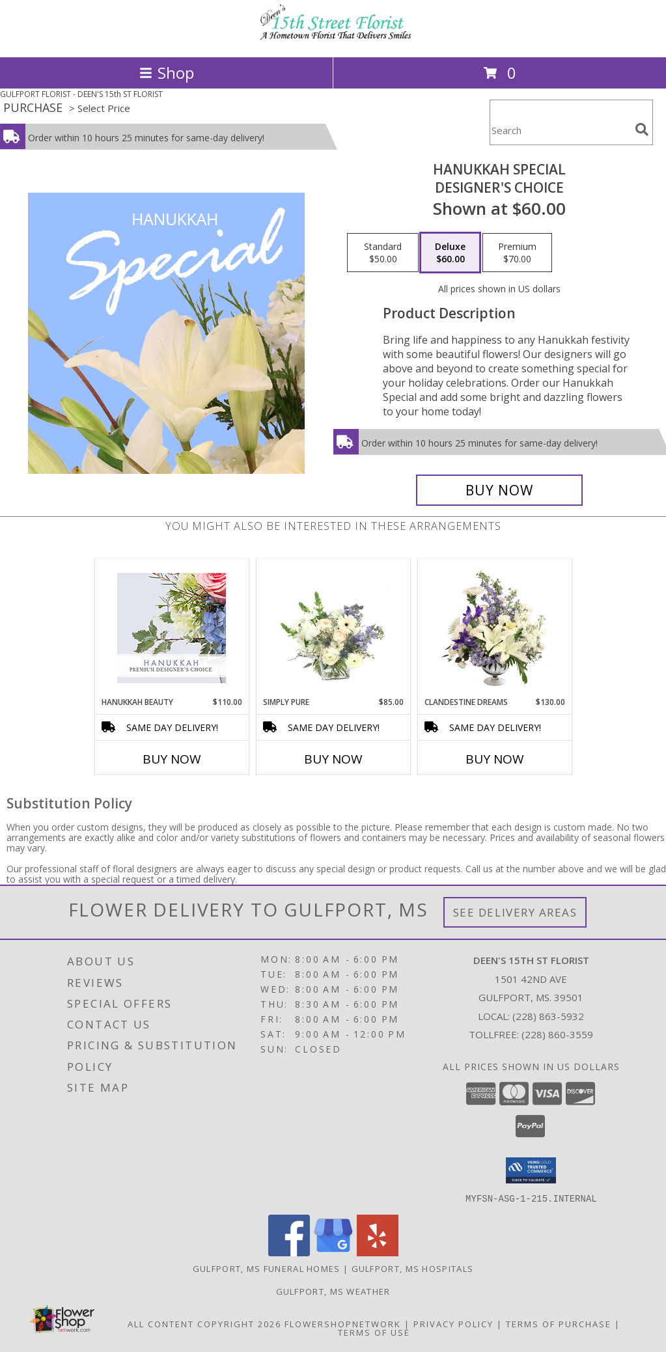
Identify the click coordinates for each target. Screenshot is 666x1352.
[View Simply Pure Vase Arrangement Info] (333, 628)
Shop (166, 72)
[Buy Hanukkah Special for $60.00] (499, 490)
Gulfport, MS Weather (333, 1291)
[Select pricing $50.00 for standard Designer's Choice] (383, 252)
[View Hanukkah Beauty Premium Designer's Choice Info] (171, 628)
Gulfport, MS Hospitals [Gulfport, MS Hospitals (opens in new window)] (413, 1268)
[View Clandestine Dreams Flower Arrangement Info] (494, 628)
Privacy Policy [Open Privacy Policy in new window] (453, 1323)
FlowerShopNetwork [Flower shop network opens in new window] (342, 1323)
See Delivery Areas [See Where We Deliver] (515, 912)
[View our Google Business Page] (333, 1252)
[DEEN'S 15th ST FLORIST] (333, 38)
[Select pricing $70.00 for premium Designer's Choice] (517, 252)
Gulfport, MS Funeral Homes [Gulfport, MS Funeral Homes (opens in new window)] (266, 1268)
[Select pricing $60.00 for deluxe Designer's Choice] (450, 252)
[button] (531, 1170)
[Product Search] (560, 131)
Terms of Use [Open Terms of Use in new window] (374, 1332)
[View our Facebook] (289, 1252)
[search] (641, 129)
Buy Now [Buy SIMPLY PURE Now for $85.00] (333, 759)
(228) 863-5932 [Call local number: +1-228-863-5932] (548, 1016)
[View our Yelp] (377, 1252)
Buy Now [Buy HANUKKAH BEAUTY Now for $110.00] (172, 759)
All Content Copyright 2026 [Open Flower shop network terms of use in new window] (204, 1323)
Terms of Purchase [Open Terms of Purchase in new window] (558, 1323)
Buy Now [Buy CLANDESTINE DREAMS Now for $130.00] (494, 759)
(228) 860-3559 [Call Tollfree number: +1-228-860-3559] (557, 1034)
